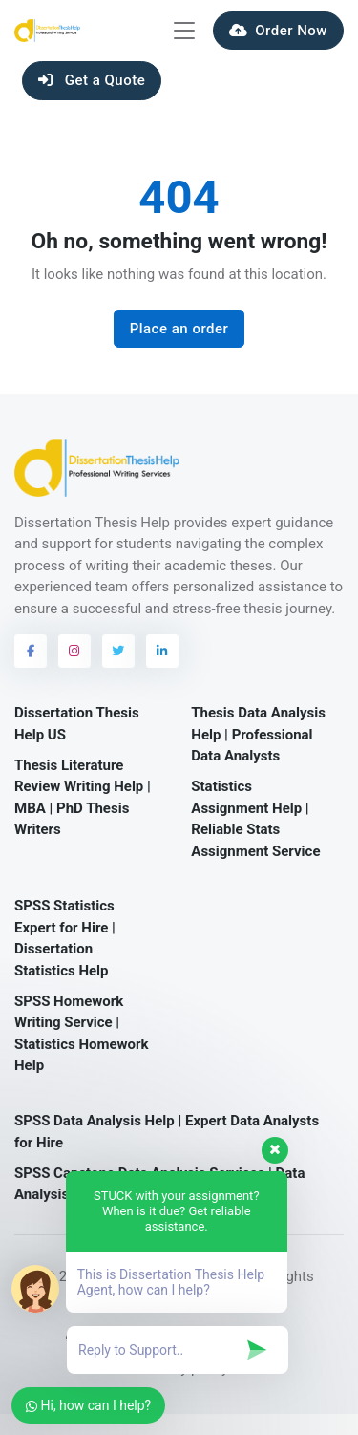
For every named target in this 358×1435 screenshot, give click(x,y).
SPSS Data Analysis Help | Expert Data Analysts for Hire (166, 1131)
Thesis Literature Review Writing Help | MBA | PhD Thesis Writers (82, 798)
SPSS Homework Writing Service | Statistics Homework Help (81, 1034)
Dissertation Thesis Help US (76, 723)
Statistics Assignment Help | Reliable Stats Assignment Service (255, 819)
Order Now (278, 30)
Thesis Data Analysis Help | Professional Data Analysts (258, 734)
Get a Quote (91, 80)
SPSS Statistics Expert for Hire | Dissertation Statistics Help (65, 938)
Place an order (179, 328)
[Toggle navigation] (184, 31)
